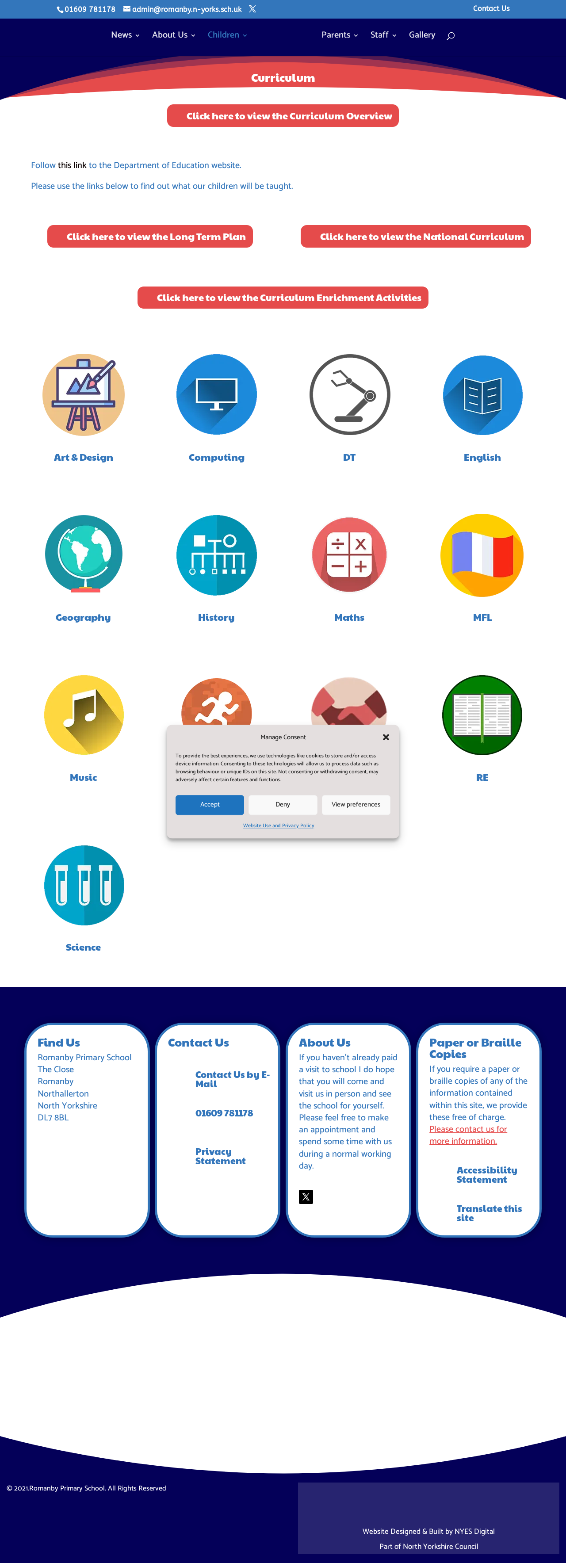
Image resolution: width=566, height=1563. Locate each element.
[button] (386, 737)
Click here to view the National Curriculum (422, 236)
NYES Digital (475, 1531)
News (123, 36)
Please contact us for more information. (468, 1135)
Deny (282, 804)
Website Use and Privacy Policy (278, 826)
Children (225, 36)
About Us (172, 36)
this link (73, 165)
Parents (333, 36)
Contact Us (491, 9)
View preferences (356, 804)
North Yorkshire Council (440, 1546)
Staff (377, 36)
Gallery (420, 36)
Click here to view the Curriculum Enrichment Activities (289, 297)
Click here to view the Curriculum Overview (289, 115)
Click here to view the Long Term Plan (156, 236)
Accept (210, 804)
